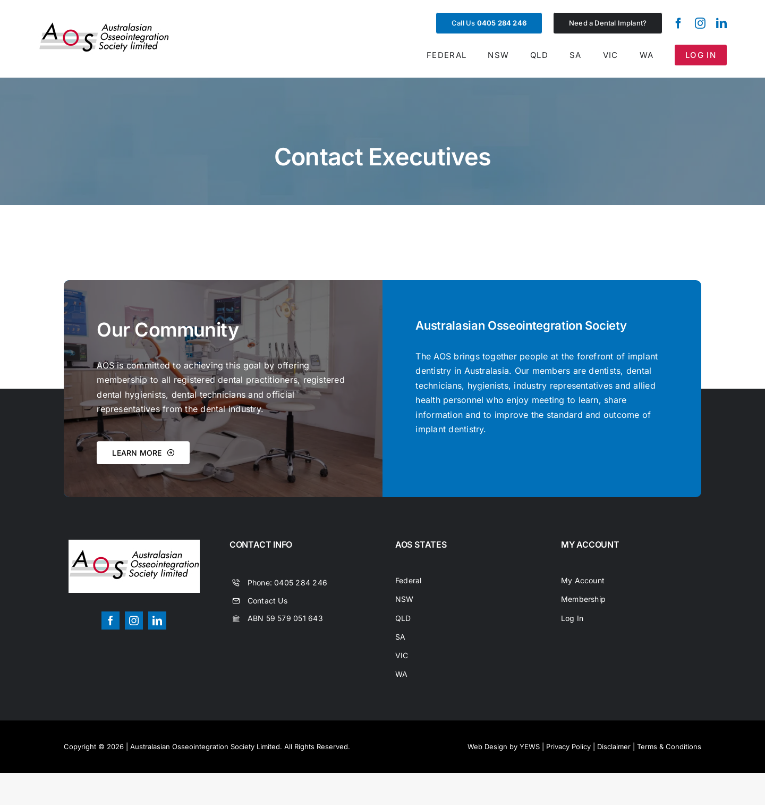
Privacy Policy (568, 746)
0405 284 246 (300, 582)
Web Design (487, 746)
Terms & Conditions (669, 746)
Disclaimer (614, 746)
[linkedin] (721, 23)
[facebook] (678, 23)
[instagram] (700, 23)
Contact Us (267, 600)
